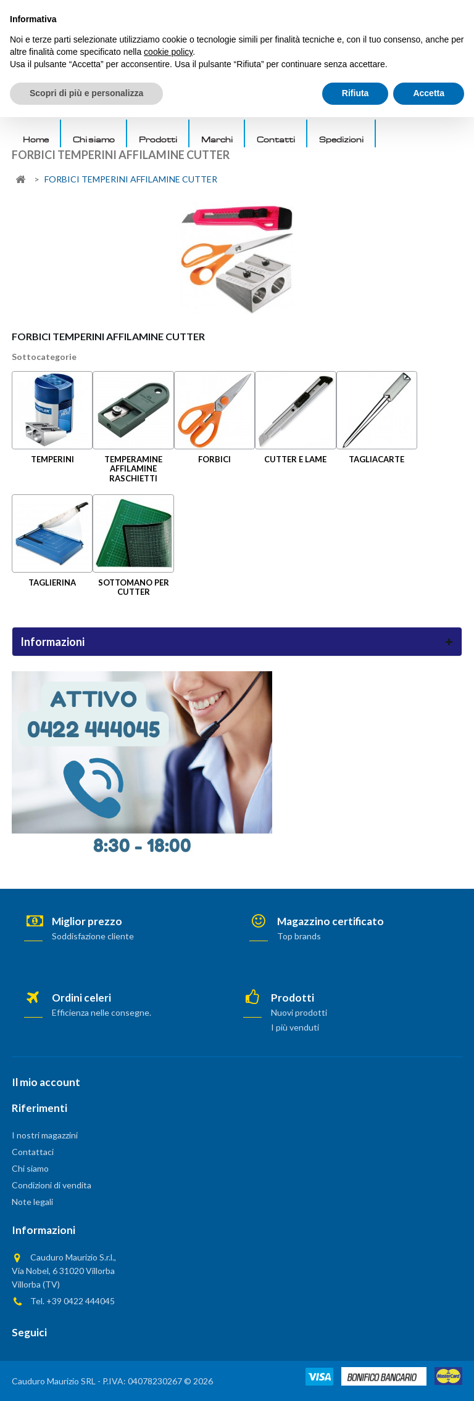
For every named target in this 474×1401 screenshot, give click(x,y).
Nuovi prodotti (299, 1012)
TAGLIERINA (52, 582)
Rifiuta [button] (355, 1377)
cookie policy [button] (168, 1336)
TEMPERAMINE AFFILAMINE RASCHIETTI (133, 468)
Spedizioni (341, 139)
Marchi (217, 139)
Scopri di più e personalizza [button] (86, 1377)
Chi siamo (94, 139)
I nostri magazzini (45, 1135)
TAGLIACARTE (376, 459)
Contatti (276, 139)
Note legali (32, 1201)
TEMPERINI (52, 459)
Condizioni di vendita (51, 1185)
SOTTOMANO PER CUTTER (133, 587)
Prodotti (158, 139)
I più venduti (295, 1027)
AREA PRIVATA (395, 12)
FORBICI (214, 459)
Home (36, 139)
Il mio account (46, 1082)
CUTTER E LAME (295, 459)
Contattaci (33, 1151)
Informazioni (52, 641)
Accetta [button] (428, 1377)
